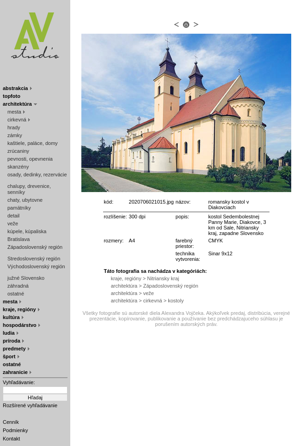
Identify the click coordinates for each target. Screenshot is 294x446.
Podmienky (15, 430)
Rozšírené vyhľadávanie (30, 405)
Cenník (11, 422)
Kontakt (11, 438)
